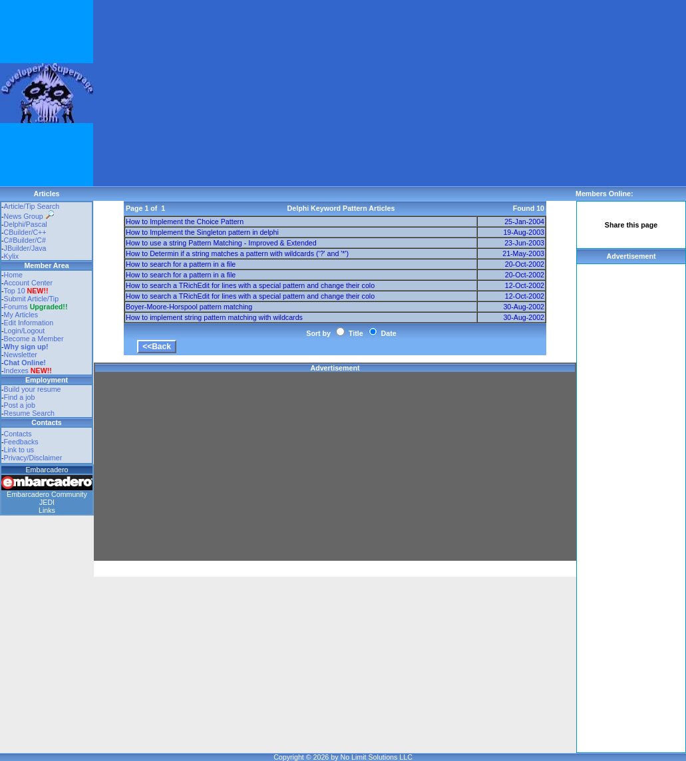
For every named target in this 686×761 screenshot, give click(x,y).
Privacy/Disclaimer (33, 458)
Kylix (11, 256)
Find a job (19, 397)
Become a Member (34, 339)
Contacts (18, 434)
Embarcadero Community (47, 494)
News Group (29, 216)
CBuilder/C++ (25, 232)
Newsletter (20, 355)
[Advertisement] (314, 93)
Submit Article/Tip (31, 299)
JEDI (47, 502)
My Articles (21, 315)
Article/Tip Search (32, 206)
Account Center (28, 283)
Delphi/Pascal (25, 224)
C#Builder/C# (25, 240)
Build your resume (32, 389)
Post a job (19, 405)
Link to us (19, 450)
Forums (36, 307)
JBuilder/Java (25, 248)
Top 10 (14, 291)
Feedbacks (21, 442)
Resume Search (29, 413)
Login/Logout (24, 331)
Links (47, 510)
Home (13, 275)
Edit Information (29, 323)
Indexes (16, 371)
